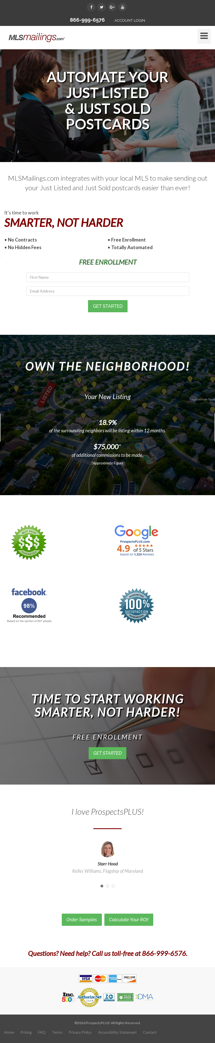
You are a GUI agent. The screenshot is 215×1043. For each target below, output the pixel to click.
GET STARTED (107, 753)
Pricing (26, 1032)
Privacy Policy (80, 1032)
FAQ (41, 1032)
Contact (149, 1032)
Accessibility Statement (117, 1032)
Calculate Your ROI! (129, 919)
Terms (57, 1032)
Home (9, 1032)
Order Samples (82, 919)
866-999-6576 (87, 20)
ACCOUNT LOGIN (129, 20)
